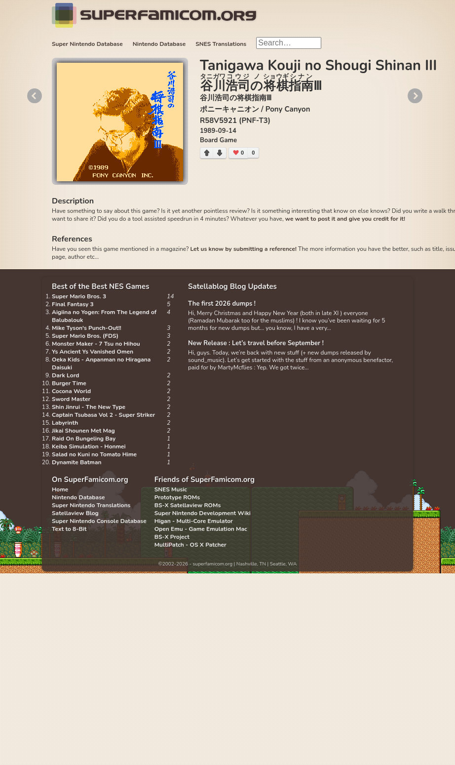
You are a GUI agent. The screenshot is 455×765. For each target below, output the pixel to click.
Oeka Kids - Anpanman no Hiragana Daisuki (101, 363)
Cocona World (71, 391)
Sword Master (71, 399)
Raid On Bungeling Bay (83, 439)
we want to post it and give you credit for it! (345, 219)
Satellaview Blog (75, 513)
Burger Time (69, 383)
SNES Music (170, 489)
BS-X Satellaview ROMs (187, 505)
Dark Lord (65, 375)
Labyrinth (65, 423)
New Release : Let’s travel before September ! (256, 343)
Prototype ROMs (177, 497)
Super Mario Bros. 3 (79, 296)
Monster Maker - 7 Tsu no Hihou (96, 344)
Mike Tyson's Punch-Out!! (86, 328)
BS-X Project (172, 537)
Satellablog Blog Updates (232, 286)
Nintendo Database (159, 44)
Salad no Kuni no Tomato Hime (94, 454)
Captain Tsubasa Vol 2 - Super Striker (103, 415)
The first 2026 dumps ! (222, 303)
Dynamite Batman (76, 462)
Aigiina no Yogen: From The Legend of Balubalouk (104, 316)
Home (60, 489)
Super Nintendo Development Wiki (202, 513)
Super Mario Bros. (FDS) (85, 336)
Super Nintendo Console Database (99, 521)
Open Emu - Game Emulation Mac (200, 529)
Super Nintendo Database (87, 44)
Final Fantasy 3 (73, 304)
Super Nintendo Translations (91, 505)
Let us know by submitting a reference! (243, 249)
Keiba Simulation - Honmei (89, 446)
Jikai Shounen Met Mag (83, 431)
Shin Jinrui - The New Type (88, 407)
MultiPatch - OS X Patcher (190, 545)
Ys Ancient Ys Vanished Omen (92, 352)
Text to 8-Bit (69, 529)
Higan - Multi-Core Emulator (193, 521)
